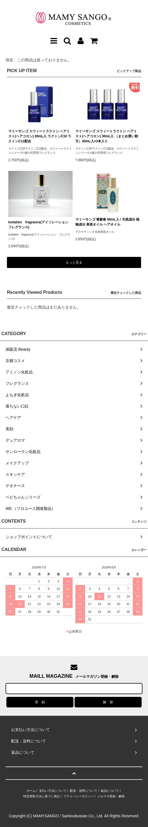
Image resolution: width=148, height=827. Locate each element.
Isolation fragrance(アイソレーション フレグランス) (40, 224)
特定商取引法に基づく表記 (41, 796)
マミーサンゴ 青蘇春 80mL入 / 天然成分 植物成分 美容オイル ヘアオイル (107, 222)
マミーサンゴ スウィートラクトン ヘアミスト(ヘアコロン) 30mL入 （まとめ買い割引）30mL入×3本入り (106, 136)
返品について (110, 790)
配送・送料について (83, 790)
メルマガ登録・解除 (111, 796)
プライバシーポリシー (78, 796)
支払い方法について (53, 790)
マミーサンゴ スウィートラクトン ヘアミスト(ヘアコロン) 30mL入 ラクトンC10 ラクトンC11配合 (39, 136)
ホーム (31, 790)
